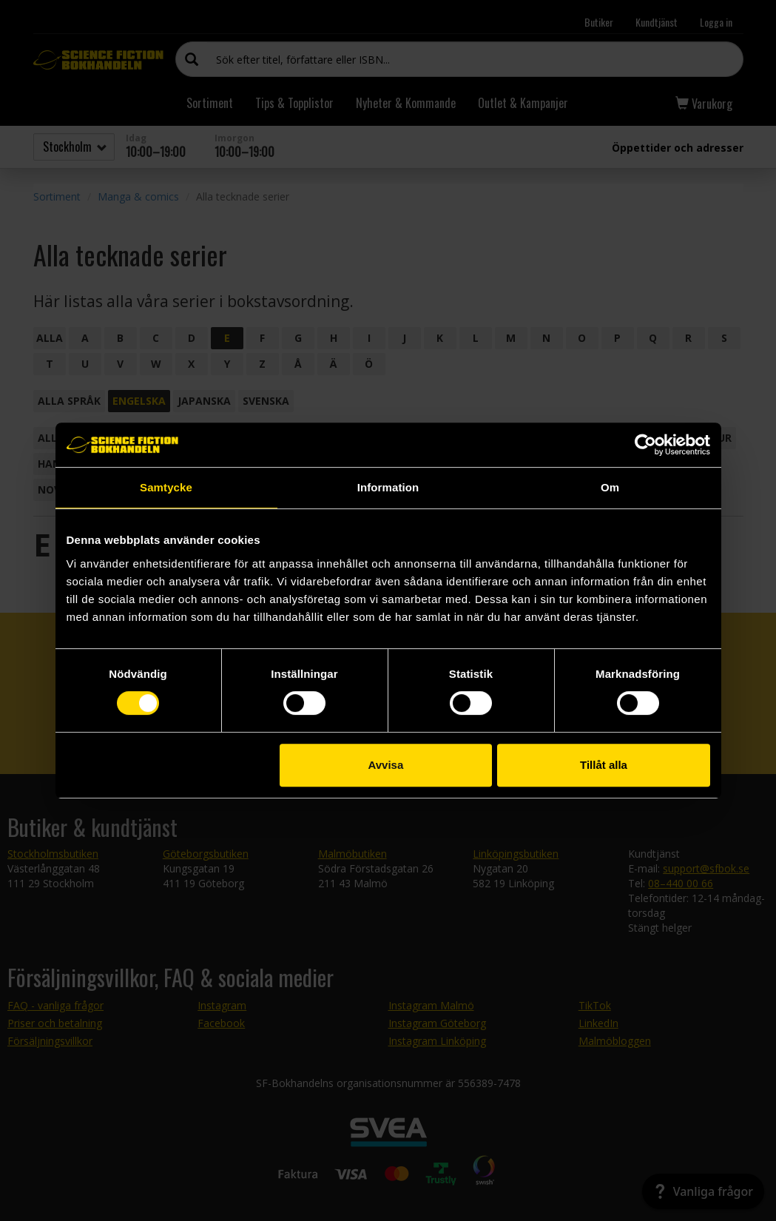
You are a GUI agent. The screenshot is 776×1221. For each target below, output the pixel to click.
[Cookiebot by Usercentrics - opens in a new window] (645, 445)
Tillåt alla (603, 764)
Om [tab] (610, 487)
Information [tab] (388, 487)
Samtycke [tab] (166, 487)
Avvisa (385, 764)
